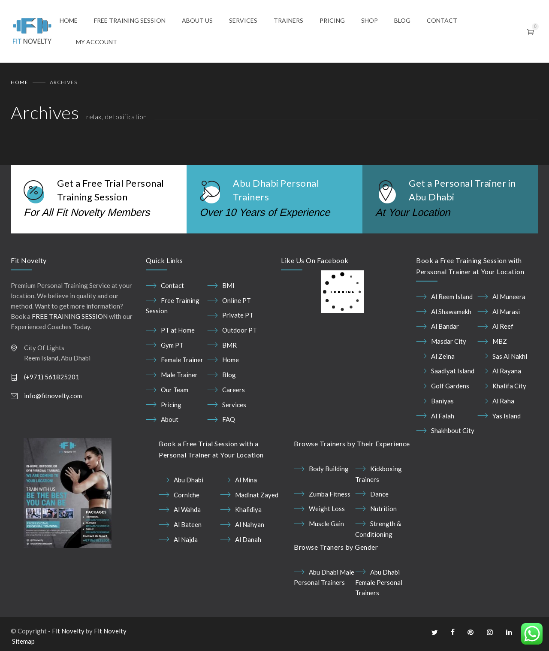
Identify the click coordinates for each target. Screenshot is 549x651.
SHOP (369, 20)
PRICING (332, 20)
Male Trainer (179, 374)
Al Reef (502, 326)
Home (19, 82)
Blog (229, 374)
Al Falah (442, 416)
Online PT (236, 300)
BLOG (402, 20)
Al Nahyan (249, 524)
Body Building (329, 468)
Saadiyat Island (452, 371)
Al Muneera (508, 296)
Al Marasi (506, 311)
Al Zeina (443, 356)
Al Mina (246, 480)
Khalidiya (248, 509)
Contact (172, 285)
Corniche (186, 495)
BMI (228, 285)
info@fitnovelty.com (53, 396)
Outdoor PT (239, 330)
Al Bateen (188, 524)
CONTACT (442, 20)
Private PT (237, 315)
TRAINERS (288, 20)
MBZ (499, 341)
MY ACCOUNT (96, 41)
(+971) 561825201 (51, 377)
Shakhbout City (452, 430)
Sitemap (23, 641)
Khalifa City (509, 386)
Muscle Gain (326, 523)
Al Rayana (506, 371)
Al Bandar (445, 326)
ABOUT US (197, 20)
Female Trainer (182, 360)
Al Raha (503, 401)
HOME (69, 20)
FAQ (228, 419)
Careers (233, 390)
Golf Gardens (450, 386)
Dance (379, 494)
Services (234, 405)
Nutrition (383, 508)
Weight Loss (327, 508)
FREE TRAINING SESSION (130, 20)
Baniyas (442, 401)
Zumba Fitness (329, 494)
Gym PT (172, 345)
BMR (229, 345)
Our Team (174, 390)
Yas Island (506, 416)
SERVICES (243, 20)
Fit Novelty (68, 631)
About (169, 419)
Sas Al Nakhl (509, 356)
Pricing (171, 405)
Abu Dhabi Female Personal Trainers (378, 582)
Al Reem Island (452, 296)
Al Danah (248, 539)
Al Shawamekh (451, 311)
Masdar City (448, 341)
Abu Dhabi (188, 480)
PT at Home (178, 330)
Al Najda (186, 539)
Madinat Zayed (256, 495)
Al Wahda (187, 509)
